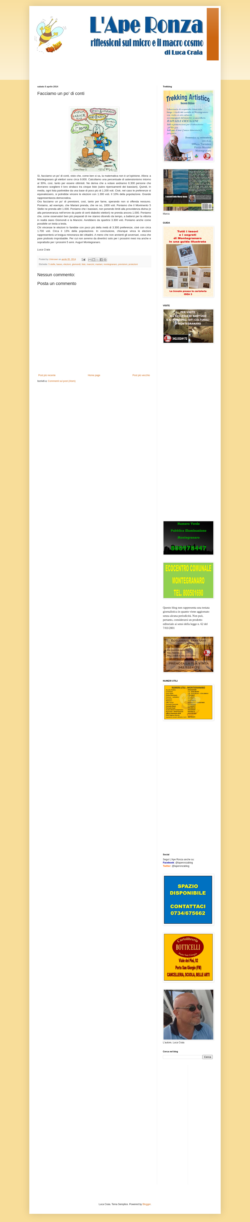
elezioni (67, 264)
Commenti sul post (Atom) (62, 381)
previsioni (122, 264)
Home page (94, 375)
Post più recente (47, 375)
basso (59, 264)
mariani (98, 264)
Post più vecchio (141, 375)
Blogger (147, 1204)
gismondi (76, 264)
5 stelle (51, 264)
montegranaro (110, 264)
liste (84, 264)
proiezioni (133, 264)
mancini (90, 264)
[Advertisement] (109, 69)
